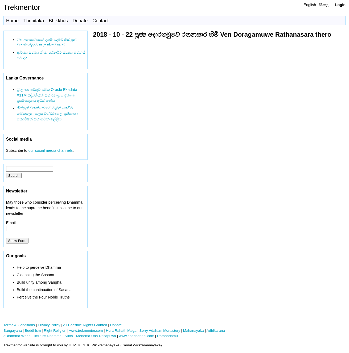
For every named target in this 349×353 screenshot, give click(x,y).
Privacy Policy (49, 325)
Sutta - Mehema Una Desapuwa (90, 336)
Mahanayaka (193, 331)
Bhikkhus (58, 20)
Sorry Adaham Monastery (159, 331)
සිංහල (324, 5)
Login (340, 5)
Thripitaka (33, 20)
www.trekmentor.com (86, 331)
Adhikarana (216, 331)
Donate (80, 20)
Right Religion (55, 331)
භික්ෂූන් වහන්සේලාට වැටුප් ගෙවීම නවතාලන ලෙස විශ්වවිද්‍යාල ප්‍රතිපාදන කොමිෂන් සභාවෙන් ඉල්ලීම (47, 113)
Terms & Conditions (19, 325)
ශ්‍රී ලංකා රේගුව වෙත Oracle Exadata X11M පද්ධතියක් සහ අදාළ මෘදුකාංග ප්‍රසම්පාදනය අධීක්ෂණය (47, 95)
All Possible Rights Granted (85, 325)
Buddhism (33, 331)
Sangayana (12, 331)
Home (12, 20)
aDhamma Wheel (17, 336)
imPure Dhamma (47, 336)
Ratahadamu (167, 336)
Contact (100, 20)
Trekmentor (21, 7)
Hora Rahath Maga (121, 331)
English (309, 5)
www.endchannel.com (136, 336)
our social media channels (50, 150)
